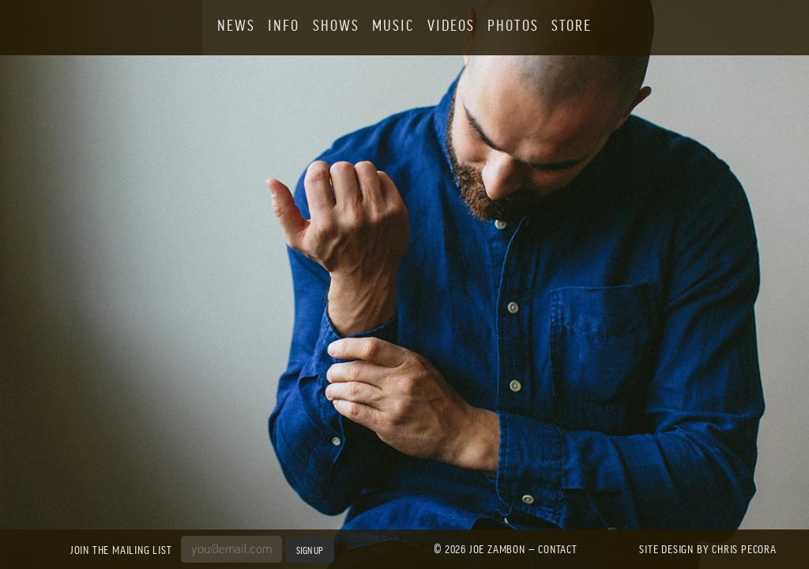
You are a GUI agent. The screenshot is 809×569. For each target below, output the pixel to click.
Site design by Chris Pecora (708, 548)
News (236, 25)
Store (571, 25)
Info (283, 25)
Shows (336, 25)
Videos (451, 25)
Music (393, 25)
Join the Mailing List (124, 549)
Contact (558, 548)
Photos (512, 25)
